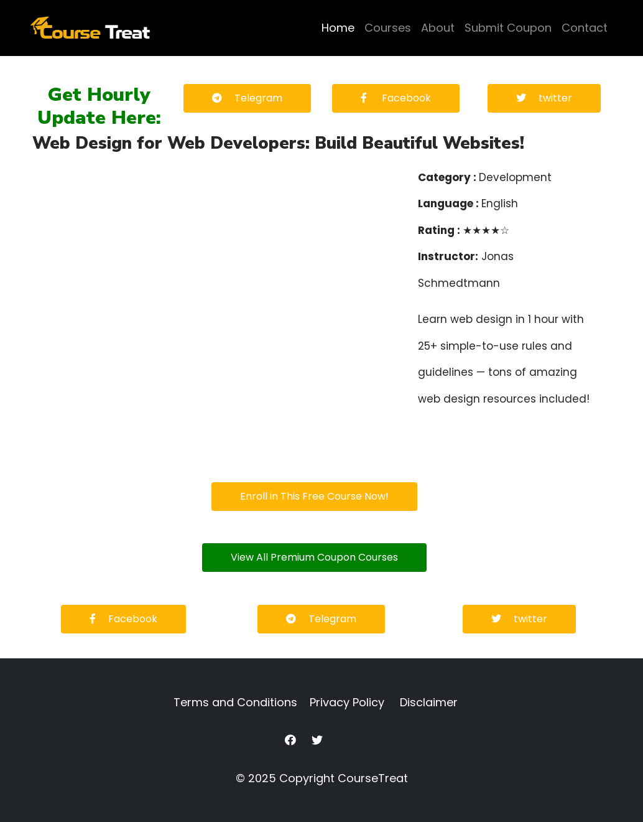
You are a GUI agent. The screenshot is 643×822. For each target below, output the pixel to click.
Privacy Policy (347, 702)
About (438, 27)
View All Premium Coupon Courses (314, 557)
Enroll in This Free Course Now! (314, 496)
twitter (544, 98)
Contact (585, 27)
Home (338, 27)
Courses (387, 27)
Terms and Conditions (235, 702)
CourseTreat (373, 778)
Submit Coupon (508, 27)
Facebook (396, 98)
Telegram (247, 98)
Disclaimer (429, 702)
